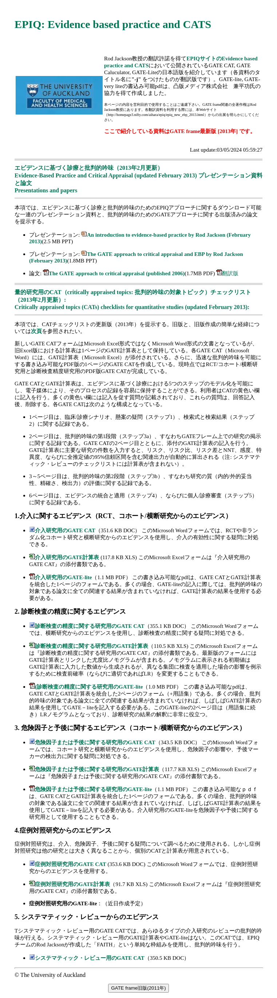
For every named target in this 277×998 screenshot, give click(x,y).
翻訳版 (230, 273)
